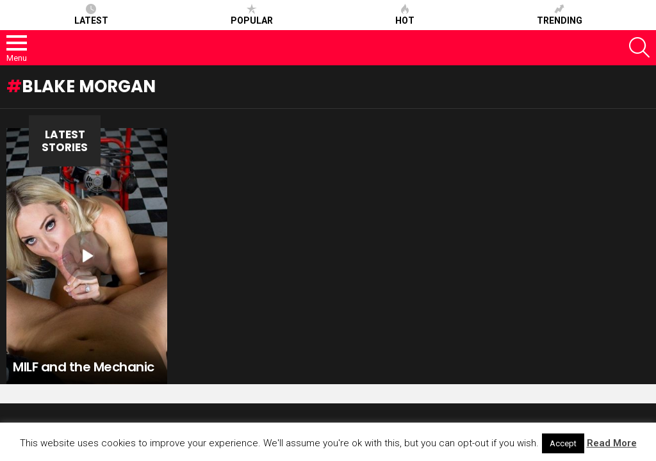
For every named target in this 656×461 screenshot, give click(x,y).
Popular (252, 15)
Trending (559, 15)
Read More (612, 443)
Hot (404, 15)
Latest (91, 15)
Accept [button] (563, 443)
